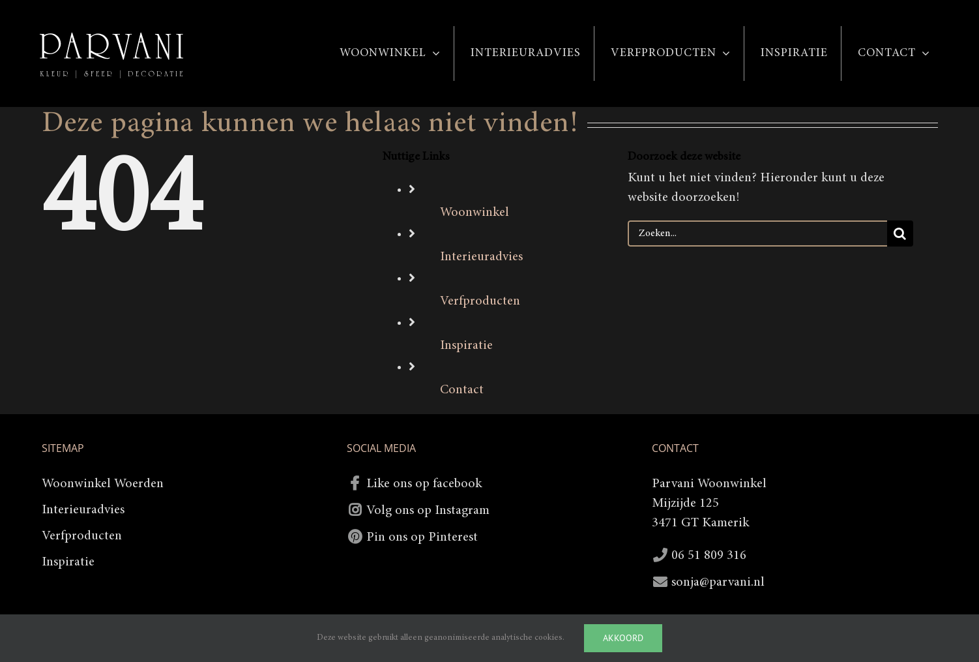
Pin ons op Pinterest (422, 537)
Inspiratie (466, 345)
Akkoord (623, 638)
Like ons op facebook (424, 483)
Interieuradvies (481, 256)
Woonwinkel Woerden (103, 483)
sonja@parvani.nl (718, 582)
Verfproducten (480, 301)
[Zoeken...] (757, 233)
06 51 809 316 (708, 555)
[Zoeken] (900, 233)
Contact (462, 390)
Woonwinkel (474, 212)
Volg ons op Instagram (428, 510)
